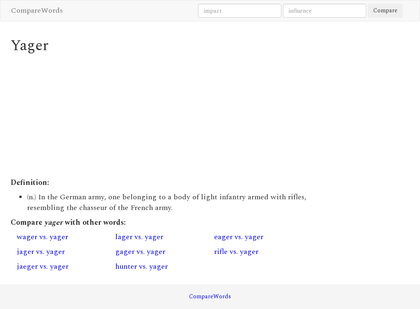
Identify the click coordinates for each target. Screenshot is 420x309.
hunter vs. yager (141, 266)
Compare (385, 10)
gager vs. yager (140, 251)
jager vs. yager (41, 251)
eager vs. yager (238, 236)
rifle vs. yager (236, 251)
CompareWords (37, 10)
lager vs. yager (139, 236)
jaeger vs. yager (42, 266)
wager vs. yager (42, 236)
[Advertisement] (159, 115)
